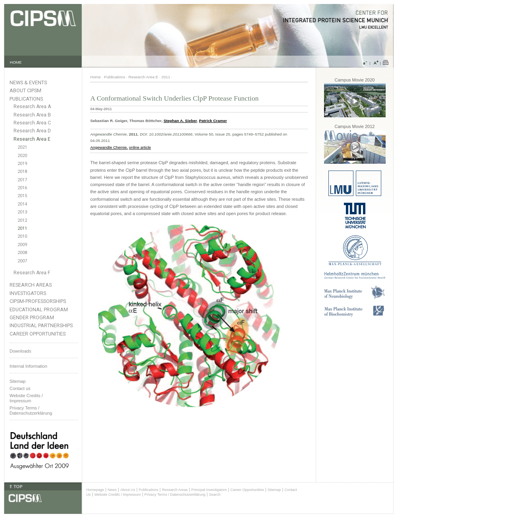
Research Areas (31, 285)
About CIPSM (25, 90)
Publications (26, 99)
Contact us (20, 388)
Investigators (28, 293)
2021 (22, 147)
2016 (22, 187)
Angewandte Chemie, (109, 147)
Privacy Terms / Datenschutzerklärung (31, 410)
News (112, 490)
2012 (22, 220)
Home (95, 77)
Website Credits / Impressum (117, 495)
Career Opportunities (38, 334)
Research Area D (32, 131)
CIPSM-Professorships (38, 301)
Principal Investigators (209, 490)
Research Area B (32, 115)
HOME (16, 62)
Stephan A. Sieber (180, 120)
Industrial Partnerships (41, 325)
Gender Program (32, 317)
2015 (22, 195)
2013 (22, 212)
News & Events (28, 82)
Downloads (20, 351)
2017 (22, 179)
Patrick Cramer (213, 120)
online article (140, 147)
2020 (22, 155)
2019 (22, 163)
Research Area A (32, 106)
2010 (22, 236)
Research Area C (32, 123)
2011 (22, 228)
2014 (22, 204)
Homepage (95, 490)
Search (215, 495)
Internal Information (28, 366)
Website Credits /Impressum (26, 398)
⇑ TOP (15, 486)
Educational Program (39, 309)
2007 (22, 261)
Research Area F (32, 272)
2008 (22, 252)
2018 (22, 171)
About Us (127, 490)
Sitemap (17, 381)
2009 (22, 244)
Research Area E (32, 139)
